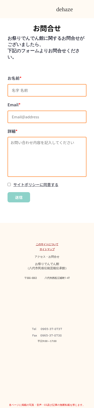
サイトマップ (47, 249)
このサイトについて (47, 244)
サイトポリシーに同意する (35, 184)
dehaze (64, 9)
